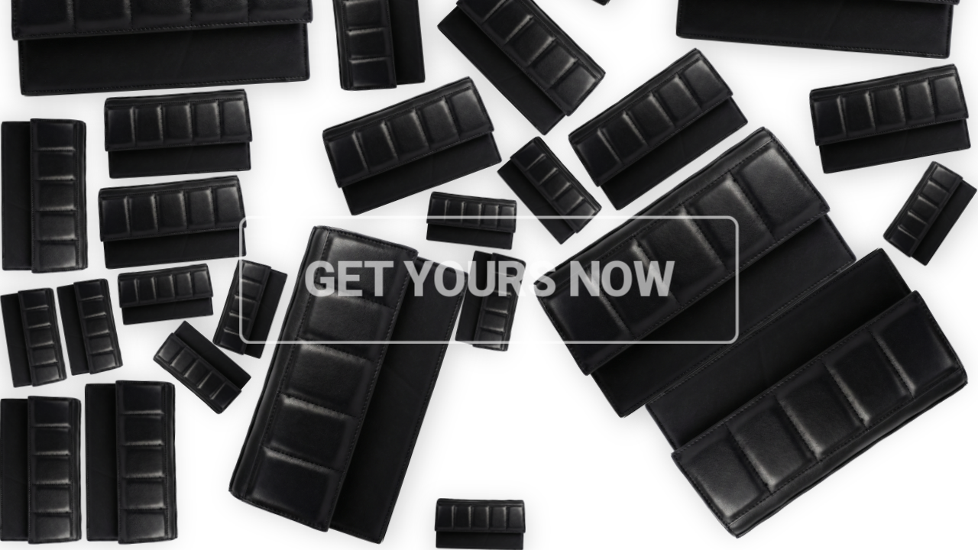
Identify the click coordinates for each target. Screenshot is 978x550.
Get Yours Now (489, 285)
